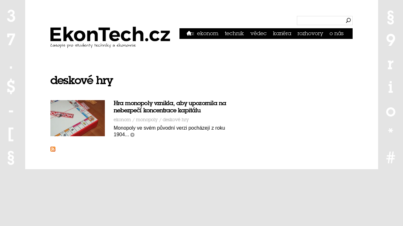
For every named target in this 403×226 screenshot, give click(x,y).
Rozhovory (310, 33)
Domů (190, 33)
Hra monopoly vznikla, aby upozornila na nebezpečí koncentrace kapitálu (170, 106)
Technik (234, 33)
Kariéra (282, 33)
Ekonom (208, 33)
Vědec (258, 33)
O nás (336, 33)
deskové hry (176, 119)
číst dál (132, 135)
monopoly (147, 119)
